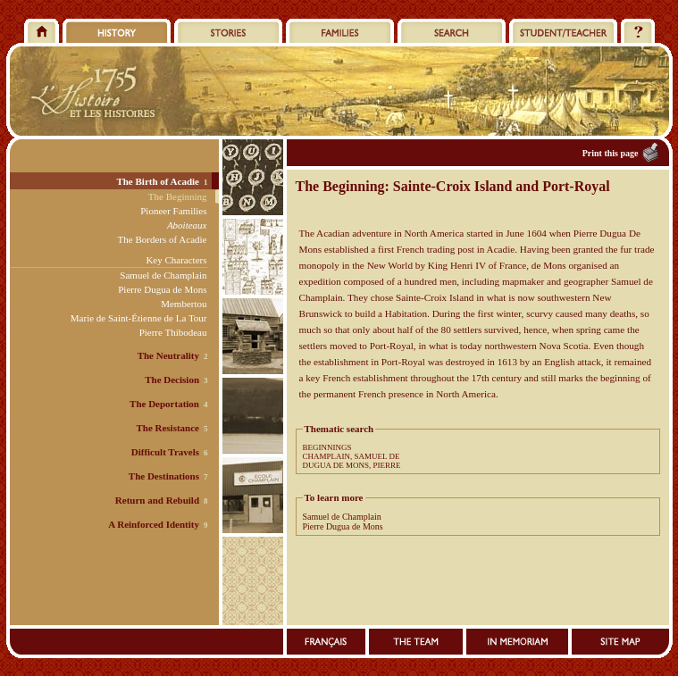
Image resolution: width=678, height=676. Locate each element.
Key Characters (176, 260)
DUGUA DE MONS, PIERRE (352, 465)
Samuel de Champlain (342, 517)
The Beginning (177, 196)
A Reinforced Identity (153, 524)
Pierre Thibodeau (173, 332)
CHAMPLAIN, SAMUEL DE (351, 456)
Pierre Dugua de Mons (343, 526)
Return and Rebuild (157, 500)
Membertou (183, 303)
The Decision (172, 379)
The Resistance (167, 427)
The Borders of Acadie (162, 239)
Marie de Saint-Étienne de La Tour (139, 318)
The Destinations (164, 476)
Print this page (610, 153)
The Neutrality (168, 355)
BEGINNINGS (327, 447)
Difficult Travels (165, 451)
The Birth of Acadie (157, 181)
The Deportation (164, 403)
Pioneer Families (173, 210)
